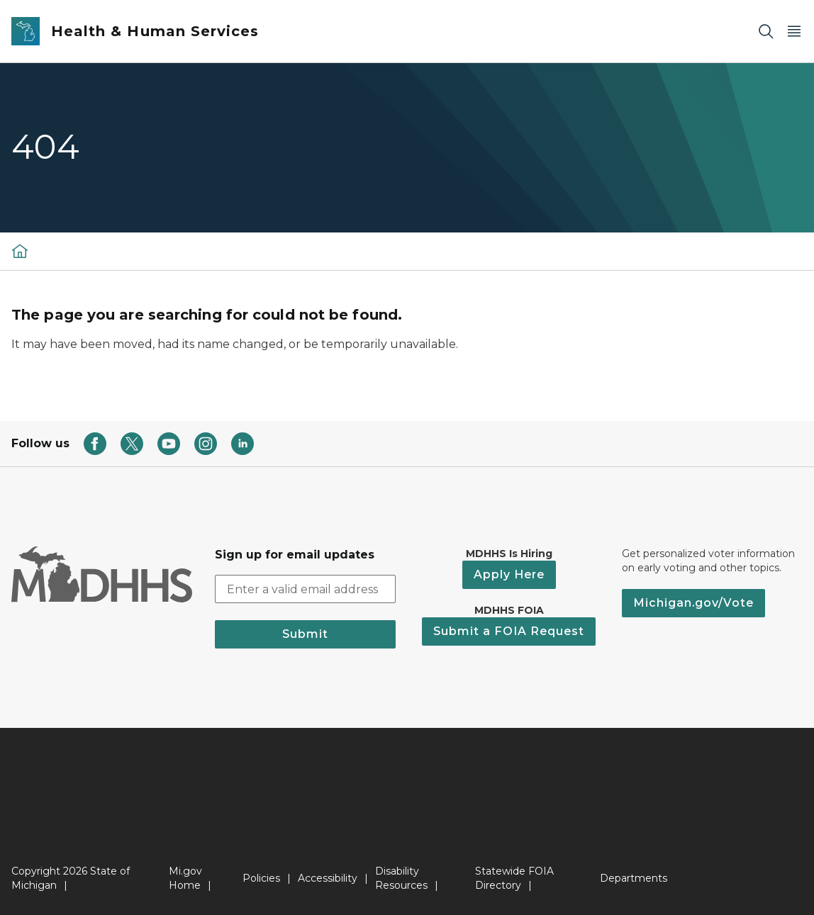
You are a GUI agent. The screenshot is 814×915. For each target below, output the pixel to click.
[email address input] (305, 589)
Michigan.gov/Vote (693, 603)
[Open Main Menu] (794, 31)
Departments (633, 878)
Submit (305, 634)
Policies (261, 878)
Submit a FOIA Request (508, 631)
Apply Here (509, 574)
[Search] (765, 31)
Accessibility (327, 878)
